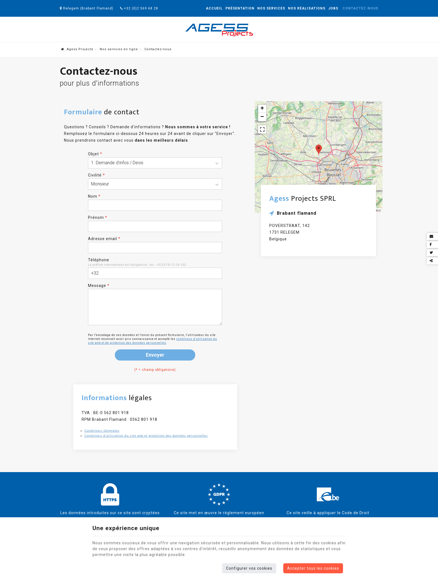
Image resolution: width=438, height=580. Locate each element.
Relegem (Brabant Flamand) (86, 8)
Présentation (239, 8)
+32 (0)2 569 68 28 (139, 8)
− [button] (262, 117)
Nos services (271, 8)
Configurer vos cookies (249, 568)
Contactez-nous (360, 8)
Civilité (96, 175)
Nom (94, 196)
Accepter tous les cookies (313, 568)
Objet (95, 154)
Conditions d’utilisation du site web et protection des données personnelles (146, 436)
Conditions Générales (102, 430)
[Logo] (219, 30)
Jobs (333, 8)
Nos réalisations (306, 8)
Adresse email (104, 238)
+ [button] (262, 109)
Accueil (214, 8)
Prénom (97, 217)
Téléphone (98, 260)
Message (99, 285)
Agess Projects (77, 49)
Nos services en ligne (119, 49)
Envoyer (155, 355)
